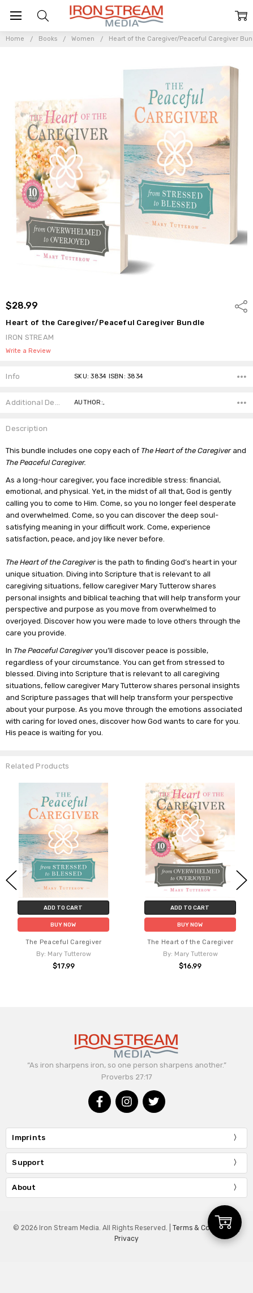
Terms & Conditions (205, 1228)
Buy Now (63, 924)
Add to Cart (63, 907)
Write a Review (28, 351)
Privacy (126, 1239)
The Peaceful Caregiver (63, 942)
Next (241, 880)
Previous (11, 880)
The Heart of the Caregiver (190, 942)
